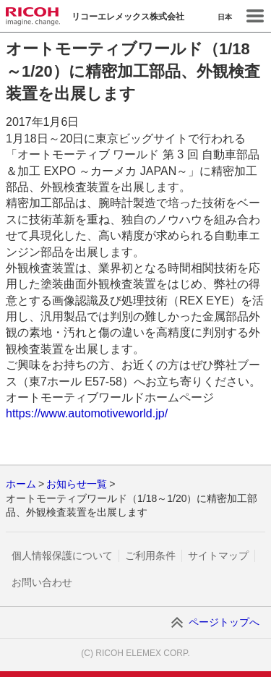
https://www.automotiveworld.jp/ (87, 413)
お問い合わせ (42, 582)
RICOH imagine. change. (33, 16)
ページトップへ (224, 622)
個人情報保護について (62, 555)
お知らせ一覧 (76, 484)
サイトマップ (218, 555)
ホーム (21, 484)
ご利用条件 (150, 555)
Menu (255, 16)
